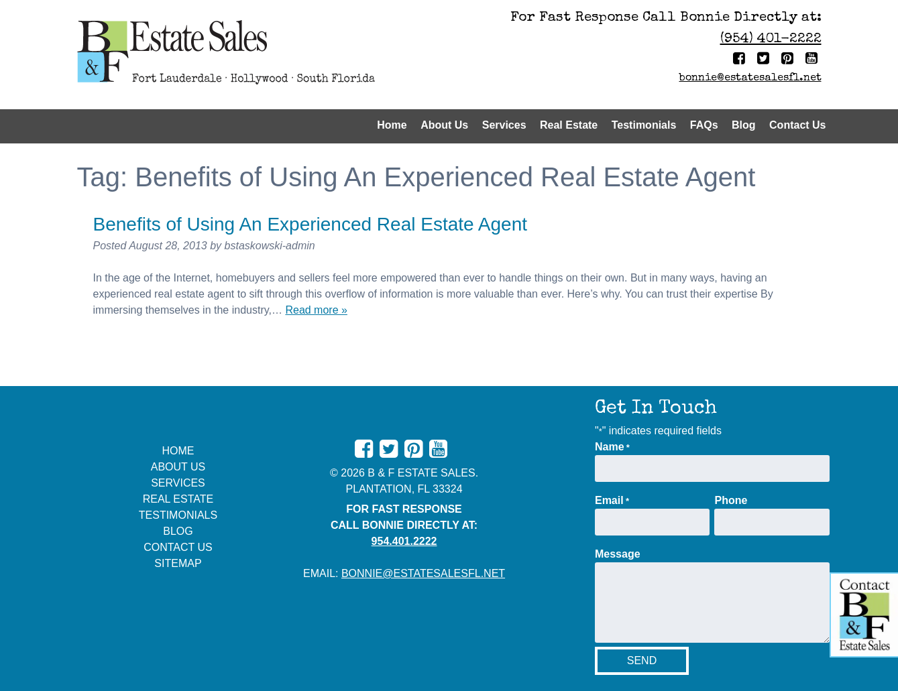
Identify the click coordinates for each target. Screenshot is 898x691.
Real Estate (569, 125)
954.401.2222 (404, 541)
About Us (444, 125)
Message (617, 554)
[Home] (258, 54)
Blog (744, 125)
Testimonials (644, 125)
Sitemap (177, 563)
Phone (730, 500)
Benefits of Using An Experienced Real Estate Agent (310, 224)
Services (504, 125)
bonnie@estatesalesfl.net (750, 78)
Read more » (316, 310)
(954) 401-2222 (771, 39)
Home (391, 125)
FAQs (704, 125)
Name (612, 447)
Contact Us (797, 125)
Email (612, 501)
